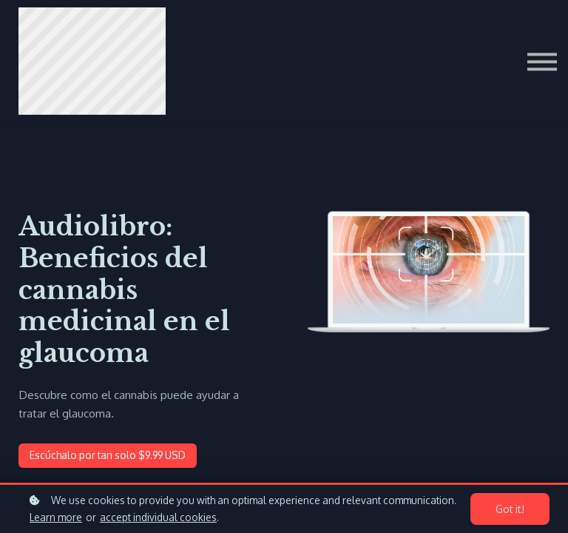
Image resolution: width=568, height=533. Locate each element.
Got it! (511, 509)
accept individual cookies (158, 517)
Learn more (56, 517)
